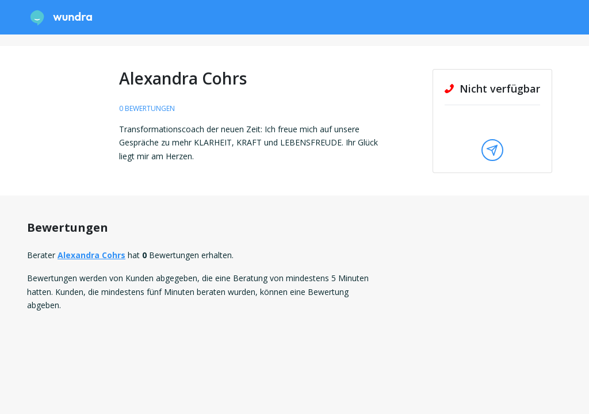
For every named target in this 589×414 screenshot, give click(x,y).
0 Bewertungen (147, 108)
